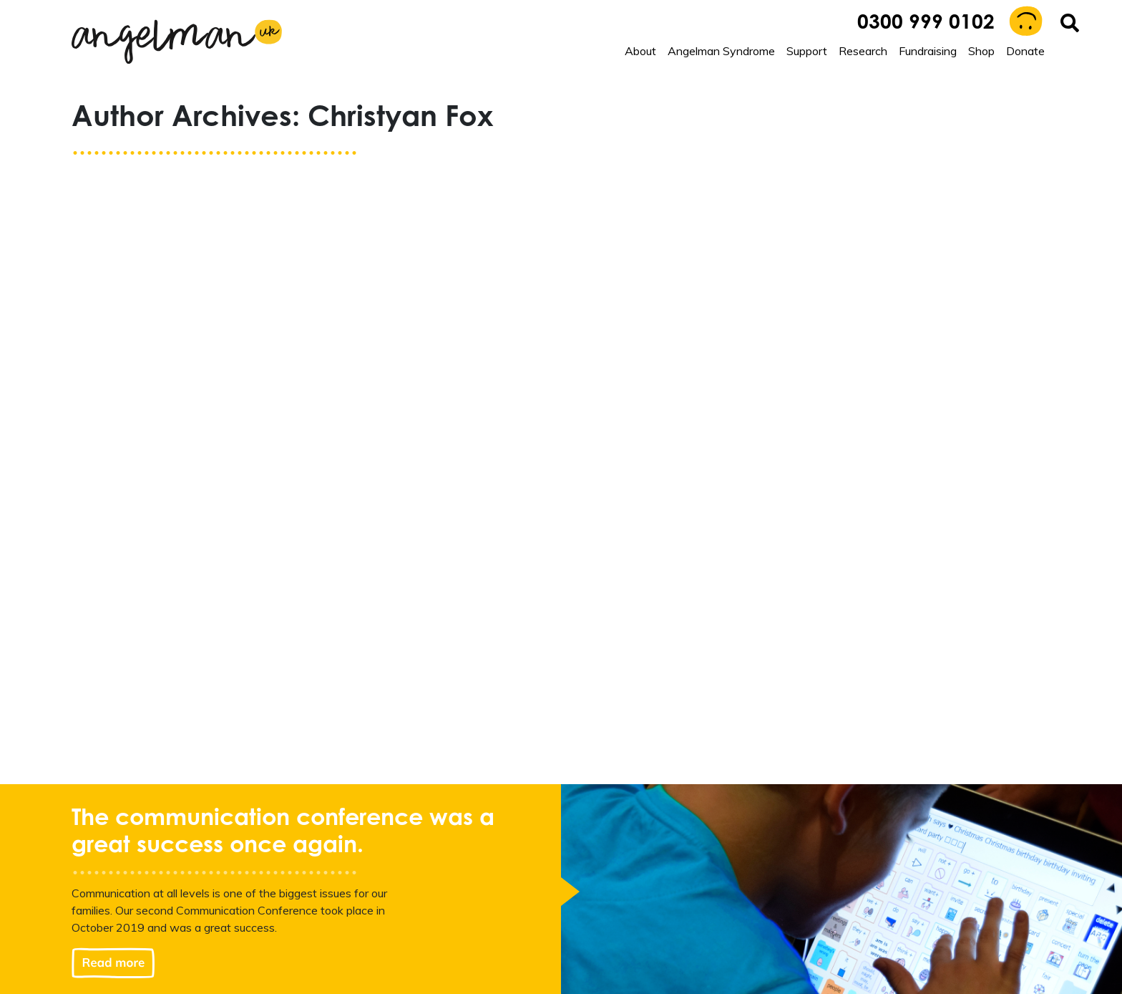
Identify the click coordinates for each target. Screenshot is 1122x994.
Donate (1025, 51)
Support (806, 51)
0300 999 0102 (926, 24)
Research (863, 51)
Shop (981, 51)
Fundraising (928, 51)
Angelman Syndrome (721, 51)
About (640, 51)
